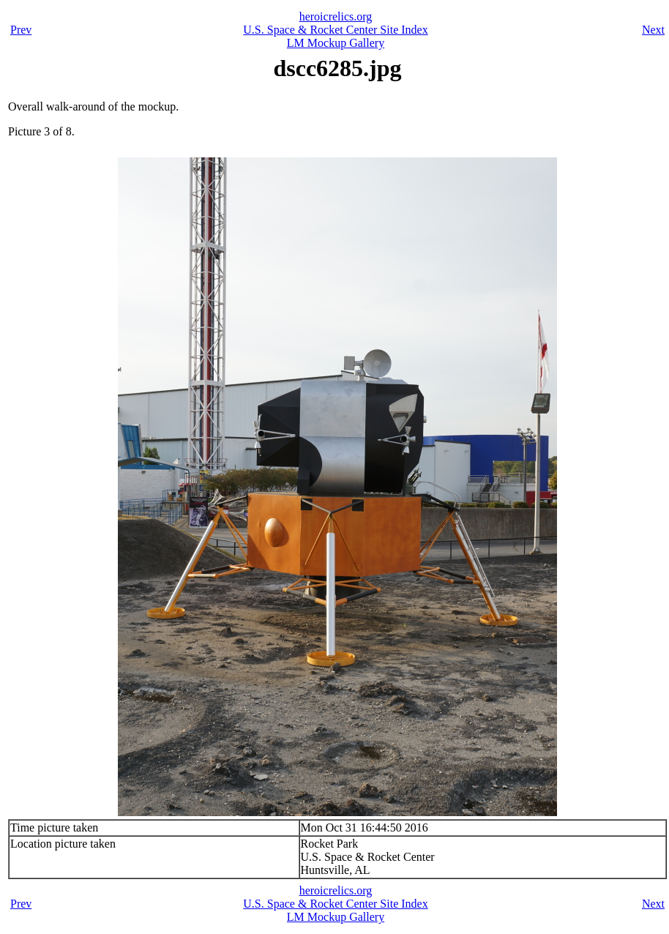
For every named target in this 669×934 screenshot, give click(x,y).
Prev (20, 29)
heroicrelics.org (336, 16)
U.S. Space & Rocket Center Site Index (335, 29)
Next (653, 29)
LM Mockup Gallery (335, 43)
